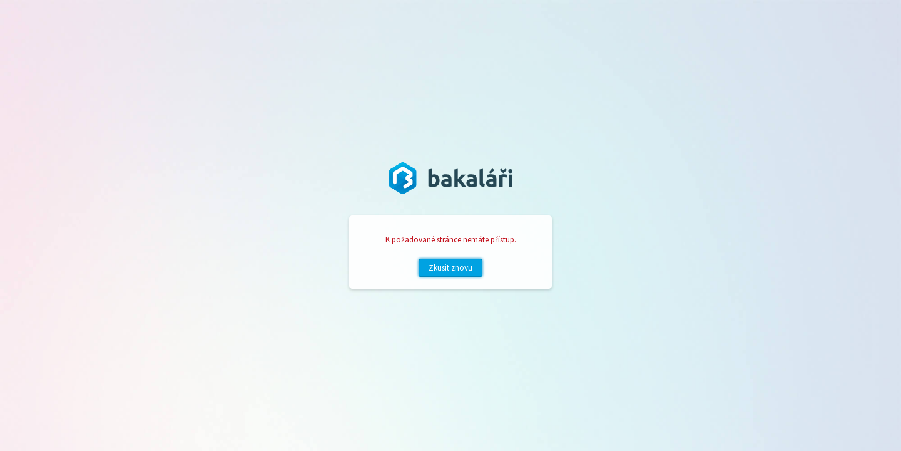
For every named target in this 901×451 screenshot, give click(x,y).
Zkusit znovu (450, 267)
